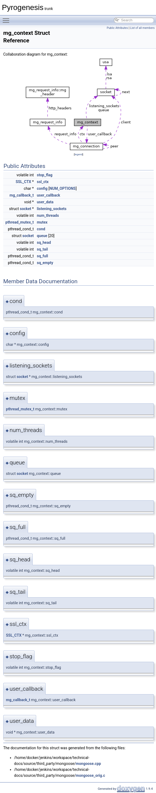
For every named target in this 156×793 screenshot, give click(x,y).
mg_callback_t (21, 195)
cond (41, 229)
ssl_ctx (42, 182)
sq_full (42, 256)
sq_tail (42, 249)
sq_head (44, 242)
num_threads (48, 215)
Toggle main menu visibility (7, 18)
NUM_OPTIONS (62, 188)
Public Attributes (117, 28)
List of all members (142, 28)
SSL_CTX (23, 182)
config (42, 188)
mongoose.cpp (88, 763)
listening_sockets (51, 209)
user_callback (48, 195)
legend (78, 154)
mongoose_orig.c (90, 775)
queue (42, 236)
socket (25, 209)
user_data (45, 202)
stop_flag (44, 175)
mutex (42, 222)
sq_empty (45, 263)
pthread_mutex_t (19, 222)
